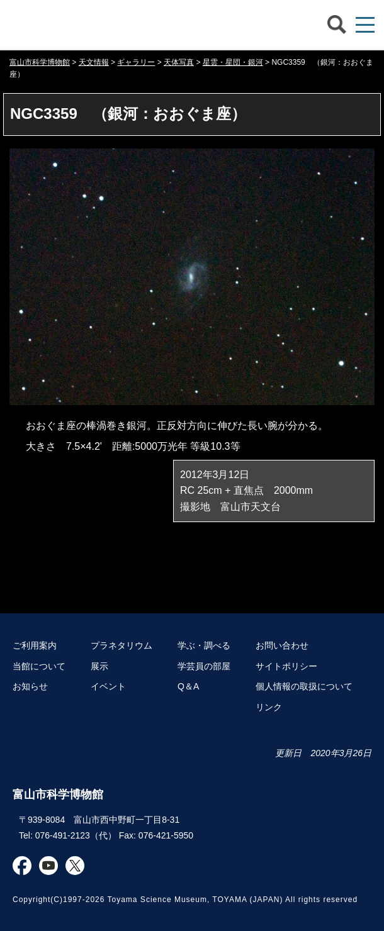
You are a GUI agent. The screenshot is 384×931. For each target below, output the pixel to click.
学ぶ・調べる (204, 645)
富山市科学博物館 (110, 24)
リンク (269, 707)
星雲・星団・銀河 (233, 62)
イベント (108, 686)
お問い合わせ (282, 645)
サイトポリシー (286, 666)
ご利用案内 (35, 645)
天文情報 (94, 62)
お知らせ (30, 686)
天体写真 (179, 62)
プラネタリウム (121, 645)
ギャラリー (136, 62)
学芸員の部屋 (204, 666)
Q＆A (188, 686)
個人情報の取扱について (304, 686)
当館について (39, 666)
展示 (99, 666)
